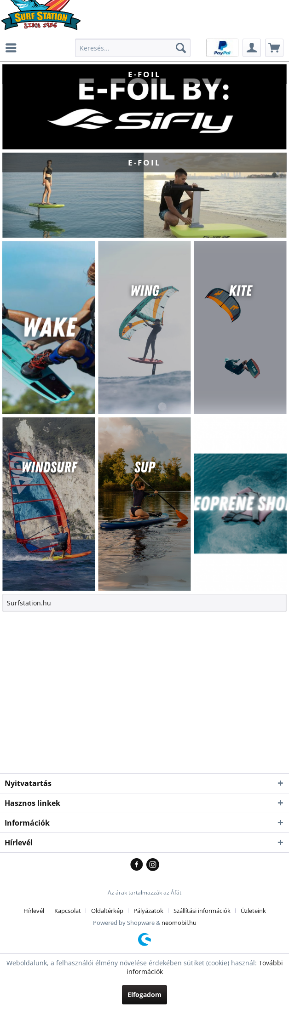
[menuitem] (13, 48)
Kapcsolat (67, 910)
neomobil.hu (179, 922)
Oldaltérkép (107, 910)
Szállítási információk (202, 910)
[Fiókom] (252, 48)
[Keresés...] (133, 48)
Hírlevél (33, 910)
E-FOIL (144, 106)
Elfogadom (144, 994)
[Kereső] (181, 48)
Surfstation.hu (29, 603)
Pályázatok (148, 910)
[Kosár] (274, 48)
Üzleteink (253, 910)
